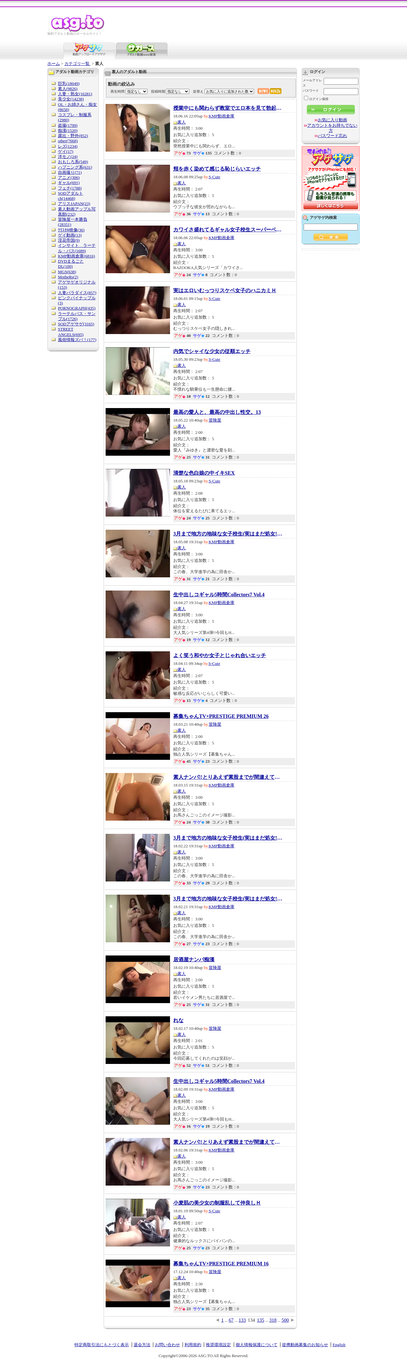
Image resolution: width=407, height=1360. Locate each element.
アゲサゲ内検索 (323, 217)
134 (251, 1320)
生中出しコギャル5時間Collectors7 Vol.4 (219, 594)
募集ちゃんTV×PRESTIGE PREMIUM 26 (221, 716)
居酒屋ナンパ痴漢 (193, 959)
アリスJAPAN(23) (74, 203)
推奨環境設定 (218, 1344)
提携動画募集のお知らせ (305, 1344)
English (339, 1344)
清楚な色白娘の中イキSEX (204, 473)
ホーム (53, 63)
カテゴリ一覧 (77, 63)
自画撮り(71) (70, 172)
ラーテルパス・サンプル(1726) (77, 316)
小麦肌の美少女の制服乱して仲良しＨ (217, 1203)
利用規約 (193, 1344)
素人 (181, 122)
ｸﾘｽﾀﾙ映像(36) (71, 230)
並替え (198, 91)
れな (178, 1020)
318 (273, 1320)
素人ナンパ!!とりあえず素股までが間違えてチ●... (228, 777)
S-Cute (214, 176)
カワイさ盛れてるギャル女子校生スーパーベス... (228, 229)
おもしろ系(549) (73, 161)
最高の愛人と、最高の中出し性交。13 (217, 412)
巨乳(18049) (69, 83)
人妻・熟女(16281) (75, 93)
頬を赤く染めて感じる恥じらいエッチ (217, 169)
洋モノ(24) (68, 156)
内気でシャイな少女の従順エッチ (212, 351)
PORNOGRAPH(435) (76, 308)
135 (260, 1320)
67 (231, 1320)
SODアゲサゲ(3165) (76, 323)
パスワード (311, 90)
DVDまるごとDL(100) (71, 264)
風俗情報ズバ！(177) (77, 339)
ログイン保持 (316, 99)
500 (285, 1320)
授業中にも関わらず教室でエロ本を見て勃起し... (228, 108)
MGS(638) (67, 271)
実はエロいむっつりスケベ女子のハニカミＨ (224, 290)
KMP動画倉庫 (221, 116)
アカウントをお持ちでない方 (332, 128)
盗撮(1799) (68, 125)
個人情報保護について (257, 1344)
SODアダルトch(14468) (70, 196)
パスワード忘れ (332, 135)
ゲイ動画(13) (70, 235)
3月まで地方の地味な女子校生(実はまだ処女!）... (228, 533)
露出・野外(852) (73, 135)
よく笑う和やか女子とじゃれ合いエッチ (219, 655)
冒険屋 (215, 420)
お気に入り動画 (332, 119)
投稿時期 (158, 91)
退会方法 (142, 1344)
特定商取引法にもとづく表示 (101, 1344)
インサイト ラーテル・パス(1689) (77, 248)
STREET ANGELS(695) (70, 332)
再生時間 (117, 91)
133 (242, 1320)
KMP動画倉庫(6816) (76, 256)
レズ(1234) (68, 146)
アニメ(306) (69, 177)
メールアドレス (312, 83)
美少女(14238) (71, 99)
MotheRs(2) (68, 277)
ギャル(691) (69, 182)
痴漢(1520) (68, 130)
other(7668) (68, 140)
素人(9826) (68, 88)
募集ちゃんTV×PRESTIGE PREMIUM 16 (221, 1263)
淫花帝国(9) (69, 240)
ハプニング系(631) (75, 167)
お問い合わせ (167, 1344)
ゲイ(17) (65, 151)
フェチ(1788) (70, 188)
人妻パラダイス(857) (77, 292)
